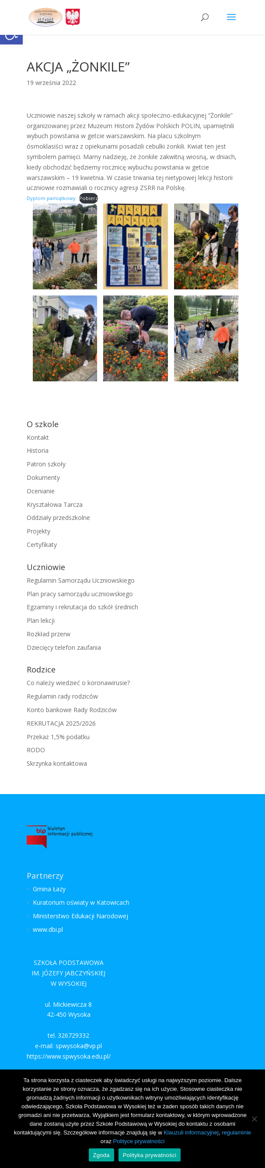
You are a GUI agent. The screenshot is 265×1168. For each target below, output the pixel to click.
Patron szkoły (46, 464)
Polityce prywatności (139, 1141)
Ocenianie (41, 491)
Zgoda (101, 1155)
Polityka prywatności (150, 1155)
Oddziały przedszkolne (58, 517)
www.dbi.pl (48, 929)
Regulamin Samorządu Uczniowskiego (81, 580)
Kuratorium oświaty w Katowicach (81, 902)
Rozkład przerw (48, 634)
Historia (38, 450)
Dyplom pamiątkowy (51, 198)
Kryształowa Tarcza (55, 504)
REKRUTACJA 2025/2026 (61, 723)
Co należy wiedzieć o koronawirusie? (78, 683)
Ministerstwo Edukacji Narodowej (80, 916)
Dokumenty (43, 477)
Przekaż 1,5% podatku (58, 737)
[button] (231, 22)
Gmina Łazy (49, 889)
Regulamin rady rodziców (62, 696)
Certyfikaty (42, 544)
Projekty (38, 531)
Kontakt (38, 437)
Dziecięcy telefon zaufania (64, 647)
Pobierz (88, 198)
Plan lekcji (41, 620)
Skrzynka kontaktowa (57, 763)
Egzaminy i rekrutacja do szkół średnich (82, 607)
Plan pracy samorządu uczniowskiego (80, 594)
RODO (36, 750)
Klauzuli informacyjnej (191, 1132)
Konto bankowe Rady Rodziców (72, 710)
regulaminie (236, 1132)
